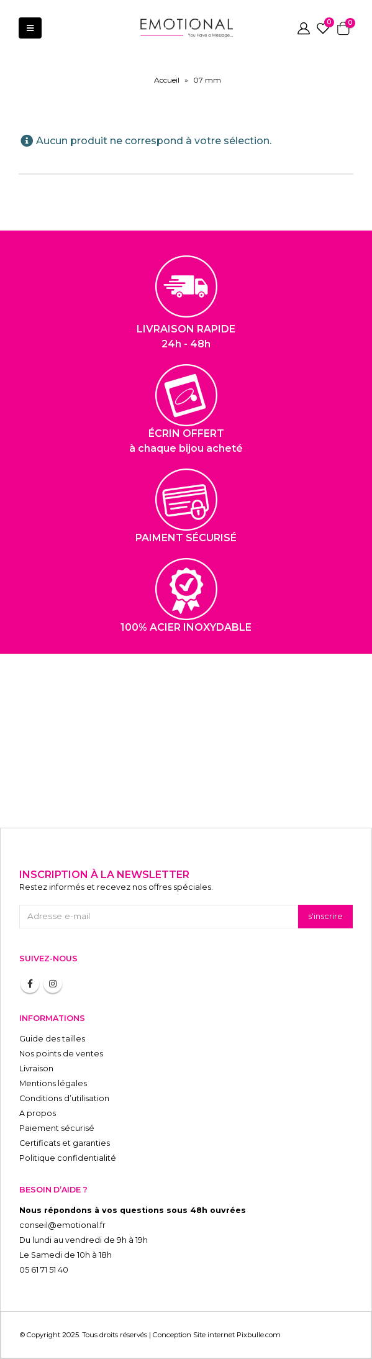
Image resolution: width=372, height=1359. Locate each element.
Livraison (36, 1068)
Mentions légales (53, 1083)
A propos (37, 1113)
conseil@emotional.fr (62, 1225)
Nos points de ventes (61, 1053)
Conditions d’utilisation (64, 1098)
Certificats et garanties (64, 1143)
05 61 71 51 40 (43, 1269)
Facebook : (29, 983)
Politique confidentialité (67, 1158)
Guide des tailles (52, 1038)
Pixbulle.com (259, 1334)
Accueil (166, 80)
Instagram (52, 983)
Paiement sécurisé (56, 1128)
